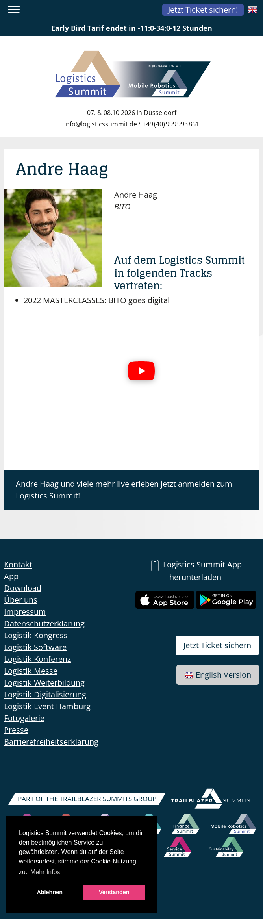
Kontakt (18, 564)
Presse (16, 729)
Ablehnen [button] (50, 892)
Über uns (20, 600)
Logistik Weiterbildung (44, 682)
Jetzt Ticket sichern (217, 645)
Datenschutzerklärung (44, 623)
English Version (217, 674)
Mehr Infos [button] (45, 872)
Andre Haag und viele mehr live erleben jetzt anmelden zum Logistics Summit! (124, 489)
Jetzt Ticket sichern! (203, 9)
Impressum (25, 611)
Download (22, 588)
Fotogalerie (24, 718)
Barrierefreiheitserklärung (51, 741)
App (11, 576)
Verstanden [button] (114, 892)
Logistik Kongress (36, 635)
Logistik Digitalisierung (45, 694)
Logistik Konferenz (37, 659)
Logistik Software (35, 647)
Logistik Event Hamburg (47, 706)
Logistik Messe (30, 670)
